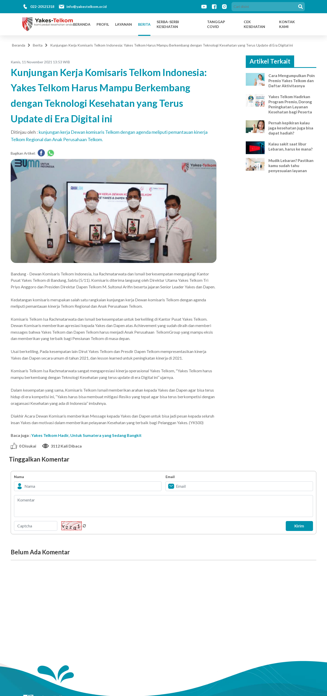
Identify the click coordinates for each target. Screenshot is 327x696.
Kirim (297, 526)
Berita (144, 24)
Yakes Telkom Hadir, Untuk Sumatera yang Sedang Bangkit (86, 435)
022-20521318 (42, 6)
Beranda (81, 24)
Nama (19, 477)
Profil (103, 24)
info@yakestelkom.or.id (86, 6)
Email (170, 477)
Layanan (123, 24)
